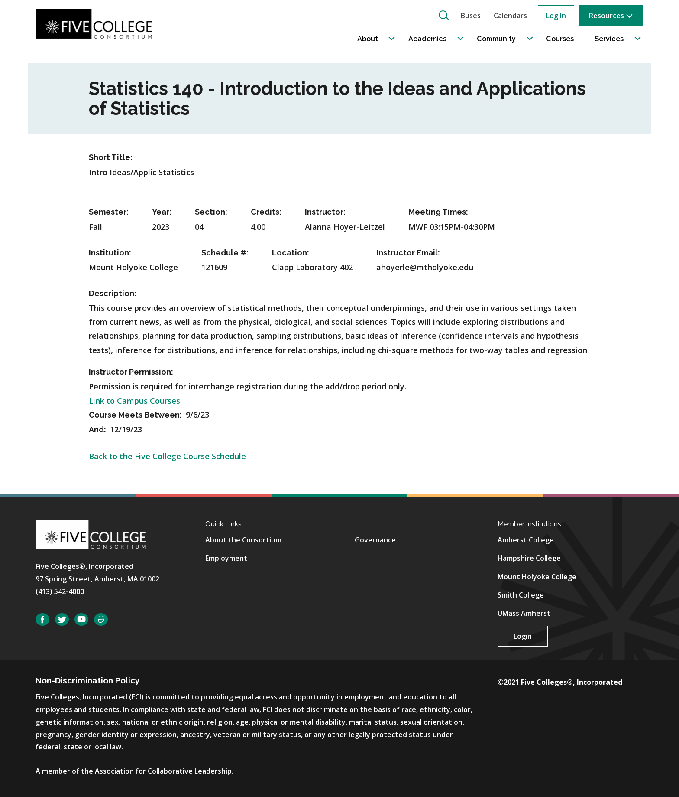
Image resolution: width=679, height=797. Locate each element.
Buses (471, 15)
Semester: (109, 211)
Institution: (110, 252)
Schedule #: (225, 252)
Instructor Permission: (131, 371)
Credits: (266, 211)
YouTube (81, 619)
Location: (290, 252)
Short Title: (111, 157)
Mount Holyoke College (537, 576)
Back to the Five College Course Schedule (167, 456)
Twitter (62, 619)
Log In (556, 15)
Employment (226, 558)
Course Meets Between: (136, 414)
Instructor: (325, 211)
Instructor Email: (408, 252)
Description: (112, 293)
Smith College (521, 595)
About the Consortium (243, 540)
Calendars (510, 15)
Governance (375, 540)
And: (98, 429)
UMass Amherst (524, 613)
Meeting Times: (438, 211)
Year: (161, 211)
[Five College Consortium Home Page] (97, 23)
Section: (211, 211)
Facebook (42, 619)
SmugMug (101, 619)
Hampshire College (529, 558)
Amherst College (526, 540)
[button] (443, 15)
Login (523, 636)
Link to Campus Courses (134, 400)
